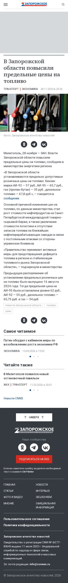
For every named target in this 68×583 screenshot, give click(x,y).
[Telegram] (34, 144)
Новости (42, 485)
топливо (52, 305)
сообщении (12, 198)
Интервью (43, 491)
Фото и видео (14, 497)
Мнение (9, 503)
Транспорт (11, 89)
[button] (30, 357)
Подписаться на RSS (34, 459)
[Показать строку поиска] (63, 4)
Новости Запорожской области (23, 305)
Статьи (9, 491)
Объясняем (44, 497)
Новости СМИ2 (14, 398)
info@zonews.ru (40, 564)
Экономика (30, 89)
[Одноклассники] (24, 144)
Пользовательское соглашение (27, 519)
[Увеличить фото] (34, 112)
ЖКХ (6, 385)
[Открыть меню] (5, 4)
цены (8, 311)
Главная (10, 485)
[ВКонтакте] (44, 144)
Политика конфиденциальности (28, 525)
